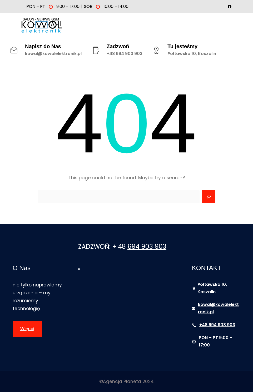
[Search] (208, 196)
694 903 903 (146, 246)
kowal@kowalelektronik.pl (53, 54)
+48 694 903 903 (124, 54)
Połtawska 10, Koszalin (191, 54)
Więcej (27, 329)
